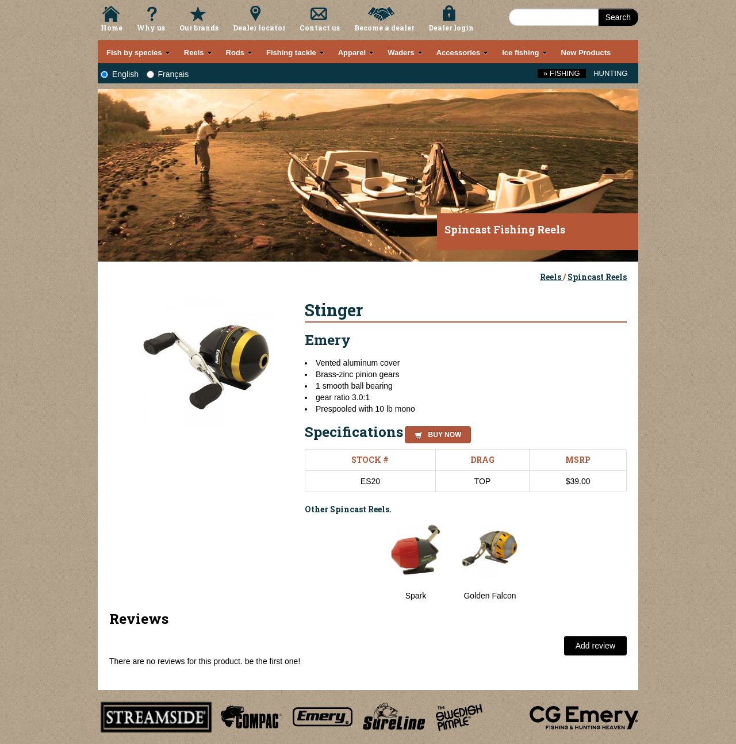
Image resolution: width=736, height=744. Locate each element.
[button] (435, 433)
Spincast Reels (597, 276)
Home (111, 27)
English (120, 74)
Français (168, 74)
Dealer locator (259, 27)
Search (618, 17)
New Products (586, 52)
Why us (151, 27)
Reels (551, 276)
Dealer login (451, 27)
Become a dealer (384, 27)
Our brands (198, 27)
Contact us (320, 27)
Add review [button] (595, 645)
